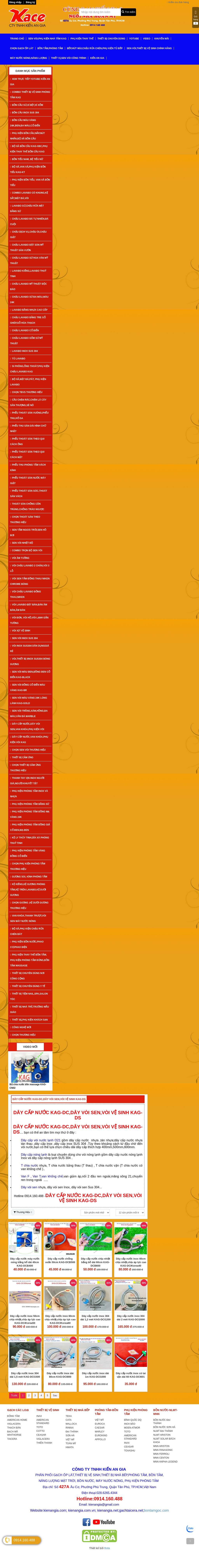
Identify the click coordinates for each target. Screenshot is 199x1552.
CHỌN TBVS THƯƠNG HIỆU (26, 392)
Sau (55, 1395)
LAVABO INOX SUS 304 (24, 351)
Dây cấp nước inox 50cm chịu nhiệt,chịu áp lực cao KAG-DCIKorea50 (25, 1319)
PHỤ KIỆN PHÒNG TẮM (136, 1412)
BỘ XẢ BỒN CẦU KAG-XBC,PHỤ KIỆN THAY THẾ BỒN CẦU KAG (29, 149)
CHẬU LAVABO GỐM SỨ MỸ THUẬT (26, 341)
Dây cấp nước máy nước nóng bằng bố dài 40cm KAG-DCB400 (24, 1262)
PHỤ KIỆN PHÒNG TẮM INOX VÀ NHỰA (29, 794)
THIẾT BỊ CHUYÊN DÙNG (111, 38)
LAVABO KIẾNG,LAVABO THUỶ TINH (28, 274)
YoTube (134, 38)
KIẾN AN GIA (97, 58)
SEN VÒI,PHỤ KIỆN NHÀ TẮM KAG (47, 38)
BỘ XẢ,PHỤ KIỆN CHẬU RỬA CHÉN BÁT (27, 931)
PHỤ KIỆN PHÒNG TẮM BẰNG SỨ (29, 804)
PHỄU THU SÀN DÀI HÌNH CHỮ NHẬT (28, 428)
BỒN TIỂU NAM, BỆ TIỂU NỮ (26, 159)
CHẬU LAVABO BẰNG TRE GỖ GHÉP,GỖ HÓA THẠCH (28, 320)
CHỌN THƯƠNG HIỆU (23, 1035)
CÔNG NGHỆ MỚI (20, 1027)
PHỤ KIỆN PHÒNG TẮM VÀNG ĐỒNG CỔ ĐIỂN (27, 853)
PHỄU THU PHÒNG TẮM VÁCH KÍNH (28, 467)
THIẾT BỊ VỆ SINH (47, 1410)
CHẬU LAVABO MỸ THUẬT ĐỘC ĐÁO (28, 287)
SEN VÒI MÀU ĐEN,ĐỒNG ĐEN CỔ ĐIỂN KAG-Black (30, 674)
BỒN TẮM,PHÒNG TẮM (50, 48)
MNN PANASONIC (163, 1450)
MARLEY (99, 1431)
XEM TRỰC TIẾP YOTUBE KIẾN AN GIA (30, 82)
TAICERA (12, 1439)
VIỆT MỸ (70, 1439)
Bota (107, 1548)
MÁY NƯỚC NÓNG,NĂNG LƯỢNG (28, 58)
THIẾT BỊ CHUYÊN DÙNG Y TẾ (27, 986)
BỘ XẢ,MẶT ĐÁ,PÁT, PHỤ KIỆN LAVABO (28, 382)
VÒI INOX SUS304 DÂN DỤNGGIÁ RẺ (29, 648)
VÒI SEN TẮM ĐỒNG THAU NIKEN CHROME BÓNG (30, 581)
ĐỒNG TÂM (13, 1416)
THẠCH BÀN (14, 1427)
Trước (14, 1395)
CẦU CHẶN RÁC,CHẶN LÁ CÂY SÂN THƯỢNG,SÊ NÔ (28, 402)
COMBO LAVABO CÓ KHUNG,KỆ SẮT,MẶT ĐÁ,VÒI (29, 195)
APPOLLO (100, 1439)
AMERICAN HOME (17, 1420)
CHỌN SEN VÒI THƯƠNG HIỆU (28, 750)
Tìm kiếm (128, 11)
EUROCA (100, 1423)
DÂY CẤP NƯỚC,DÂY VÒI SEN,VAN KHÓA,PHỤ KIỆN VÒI (27, 727)
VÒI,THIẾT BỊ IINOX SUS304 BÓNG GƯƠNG (30, 661)
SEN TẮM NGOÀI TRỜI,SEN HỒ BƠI (28, 533)
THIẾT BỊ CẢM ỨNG (21, 757)
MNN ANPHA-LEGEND (165, 1461)
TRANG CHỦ (17, 38)
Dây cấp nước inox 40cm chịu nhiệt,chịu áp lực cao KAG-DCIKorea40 (130, 1262)
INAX (39, 1416)
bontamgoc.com (156, 1510)
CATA (69, 1420)
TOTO (39, 1427)
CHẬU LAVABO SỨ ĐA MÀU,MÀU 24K (29, 300)
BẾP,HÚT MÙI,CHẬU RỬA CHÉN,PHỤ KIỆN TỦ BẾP (95, 48)
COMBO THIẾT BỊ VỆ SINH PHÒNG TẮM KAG (30, 95)
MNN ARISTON (161, 1446)
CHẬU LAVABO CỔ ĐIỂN (24, 330)
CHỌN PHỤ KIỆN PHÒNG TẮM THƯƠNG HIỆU (27, 866)
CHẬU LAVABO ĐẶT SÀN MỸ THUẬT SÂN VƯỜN (27, 247)
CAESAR (99, 1427)
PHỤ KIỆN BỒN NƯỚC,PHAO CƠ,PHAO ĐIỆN (27, 944)
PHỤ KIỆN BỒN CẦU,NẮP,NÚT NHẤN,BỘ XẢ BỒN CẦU (27, 136)
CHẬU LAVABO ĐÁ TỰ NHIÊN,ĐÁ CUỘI (29, 221)
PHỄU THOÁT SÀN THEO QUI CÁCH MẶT (27, 454)
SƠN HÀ (70, 1435)
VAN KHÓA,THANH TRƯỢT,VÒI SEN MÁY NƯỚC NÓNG (28, 918)
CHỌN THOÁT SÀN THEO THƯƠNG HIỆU (25, 520)
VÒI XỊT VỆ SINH (20, 630)
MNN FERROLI (161, 1454)
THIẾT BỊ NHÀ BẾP (78, 1410)
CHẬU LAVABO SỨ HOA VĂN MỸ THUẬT (29, 260)
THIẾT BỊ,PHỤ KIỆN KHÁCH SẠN (29, 1019)
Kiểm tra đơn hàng (178, 2)
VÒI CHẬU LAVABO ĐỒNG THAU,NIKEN (25, 594)
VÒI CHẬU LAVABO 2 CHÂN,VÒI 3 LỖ (29, 568)
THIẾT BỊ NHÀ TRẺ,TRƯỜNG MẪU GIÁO (29, 1009)
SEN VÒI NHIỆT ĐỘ (21, 543)
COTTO (40, 1431)
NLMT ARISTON (161, 1435)
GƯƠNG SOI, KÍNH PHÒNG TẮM (28, 876)
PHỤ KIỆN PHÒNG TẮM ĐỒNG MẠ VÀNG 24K (29, 814)
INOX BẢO (129, 1423)
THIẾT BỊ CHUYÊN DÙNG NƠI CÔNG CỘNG (27, 976)
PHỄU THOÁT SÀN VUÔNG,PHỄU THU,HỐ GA (29, 415)
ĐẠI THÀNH (72, 1431)
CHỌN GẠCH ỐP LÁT (21, 48)
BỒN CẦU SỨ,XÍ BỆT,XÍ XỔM (26, 105)
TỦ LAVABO (17, 358)
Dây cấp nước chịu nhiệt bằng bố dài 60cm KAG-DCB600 (95, 1262)
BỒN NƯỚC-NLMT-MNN (165, 1412)
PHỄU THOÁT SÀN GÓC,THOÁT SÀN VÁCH (28, 494)
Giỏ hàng (195, 17)
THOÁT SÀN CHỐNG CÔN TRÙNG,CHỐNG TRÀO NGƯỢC (27, 507)
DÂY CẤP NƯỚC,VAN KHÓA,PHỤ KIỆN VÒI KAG (29, 740)
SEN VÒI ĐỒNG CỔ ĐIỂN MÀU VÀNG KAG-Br (27, 687)
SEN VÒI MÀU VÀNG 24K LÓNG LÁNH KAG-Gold (28, 700)
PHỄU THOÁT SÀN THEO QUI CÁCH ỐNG (27, 441)
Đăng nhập (15, 2)
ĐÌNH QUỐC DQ (132, 1420)
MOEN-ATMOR (132, 1427)
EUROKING (101, 1435)
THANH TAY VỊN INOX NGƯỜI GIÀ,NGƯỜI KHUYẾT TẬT (27, 781)
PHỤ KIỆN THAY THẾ (82, 38)
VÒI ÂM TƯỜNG (19, 558)
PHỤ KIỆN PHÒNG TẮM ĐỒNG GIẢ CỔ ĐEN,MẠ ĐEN (30, 827)
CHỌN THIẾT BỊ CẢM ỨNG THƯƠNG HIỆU (25, 768)
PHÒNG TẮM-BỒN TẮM (106, 1412)
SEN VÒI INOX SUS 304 (24, 638)
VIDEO (146, 38)
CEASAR (41, 1435)
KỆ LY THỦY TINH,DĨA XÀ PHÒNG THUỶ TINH (29, 840)
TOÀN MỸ (71, 1443)
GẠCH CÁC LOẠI (18, 1410)
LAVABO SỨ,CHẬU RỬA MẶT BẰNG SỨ (27, 208)
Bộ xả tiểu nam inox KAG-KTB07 (28, 1084)
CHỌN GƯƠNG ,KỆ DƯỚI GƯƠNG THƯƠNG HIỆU (29, 905)
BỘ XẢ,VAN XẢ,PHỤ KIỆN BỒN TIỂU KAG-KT (28, 169)
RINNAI (70, 1427)
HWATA (70, 1447)
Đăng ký (30, 2)
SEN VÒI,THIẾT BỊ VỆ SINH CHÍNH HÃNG (149, 48)
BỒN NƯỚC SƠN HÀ (164, 1427)
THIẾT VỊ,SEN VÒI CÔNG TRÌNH (68, 58)
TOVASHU (129, 1450)
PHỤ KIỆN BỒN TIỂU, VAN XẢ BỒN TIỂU (30, 182)
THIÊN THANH (44, 1443)
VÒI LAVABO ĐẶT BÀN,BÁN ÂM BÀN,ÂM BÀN (28, 607)
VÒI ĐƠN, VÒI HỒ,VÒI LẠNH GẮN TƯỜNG (29, 620)
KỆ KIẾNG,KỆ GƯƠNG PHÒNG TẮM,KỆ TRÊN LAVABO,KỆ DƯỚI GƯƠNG (28, 889)
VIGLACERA (14, 1423)
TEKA (69, 1416)
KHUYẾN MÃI (161, 38)
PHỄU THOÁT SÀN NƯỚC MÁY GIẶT (28, 480)
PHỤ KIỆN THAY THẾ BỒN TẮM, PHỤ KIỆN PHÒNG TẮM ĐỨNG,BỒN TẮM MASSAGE (29, 960)
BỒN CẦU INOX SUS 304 (24, 112)
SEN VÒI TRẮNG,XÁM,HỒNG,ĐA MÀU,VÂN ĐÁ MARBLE (29, 713)
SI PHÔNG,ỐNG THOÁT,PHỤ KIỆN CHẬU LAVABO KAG (29, 369)
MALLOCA (71, 1423)
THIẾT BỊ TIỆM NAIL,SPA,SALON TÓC (29, 996)
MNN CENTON (161, 1457)
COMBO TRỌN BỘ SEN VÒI (26, 550)
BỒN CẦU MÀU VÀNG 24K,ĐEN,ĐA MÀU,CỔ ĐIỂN (25, 123)
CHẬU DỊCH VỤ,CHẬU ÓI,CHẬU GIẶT (28, 234)
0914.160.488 (24, 1540)
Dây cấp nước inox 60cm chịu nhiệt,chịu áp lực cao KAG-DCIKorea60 (60, 1319)
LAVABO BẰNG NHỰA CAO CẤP (28, 310)
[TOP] (190, 1541)
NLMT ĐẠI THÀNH (163, 1431)
